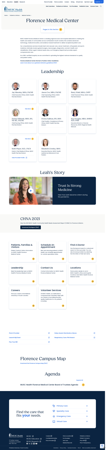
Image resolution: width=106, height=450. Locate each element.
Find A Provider (29, 333)
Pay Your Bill (29, 342)
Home (6, 15)
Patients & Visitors (62, 6)
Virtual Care (79, 2)
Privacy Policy (63, 448)
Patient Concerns (85, 438)
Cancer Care (94, 6)
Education (10, 2)
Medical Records (67, 443)
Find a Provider (48, 2)
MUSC (3, 2)
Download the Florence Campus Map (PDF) (34, 363)
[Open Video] (31, 191)
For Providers (74, 6)
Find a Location (58, 2)
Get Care (65, 440)
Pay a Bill (83, 440)
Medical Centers (26, 15)
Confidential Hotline (51, 438)
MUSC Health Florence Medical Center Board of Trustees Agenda (52, 384)
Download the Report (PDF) (30, 227)
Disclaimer (56, 448)
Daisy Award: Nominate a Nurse (75, 333)
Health (16, 2)
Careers (67, 2)
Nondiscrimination (72, 448)
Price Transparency (85, 443)
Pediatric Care (84, 6)
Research (22, 2)
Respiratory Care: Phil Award (75, 338)
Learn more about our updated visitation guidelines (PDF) (38, 63)
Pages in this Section (52, 29)
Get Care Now (50, 6)
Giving (72, 2)
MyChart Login (88, 2)
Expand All (79, 380)
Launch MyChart (29, 338)
